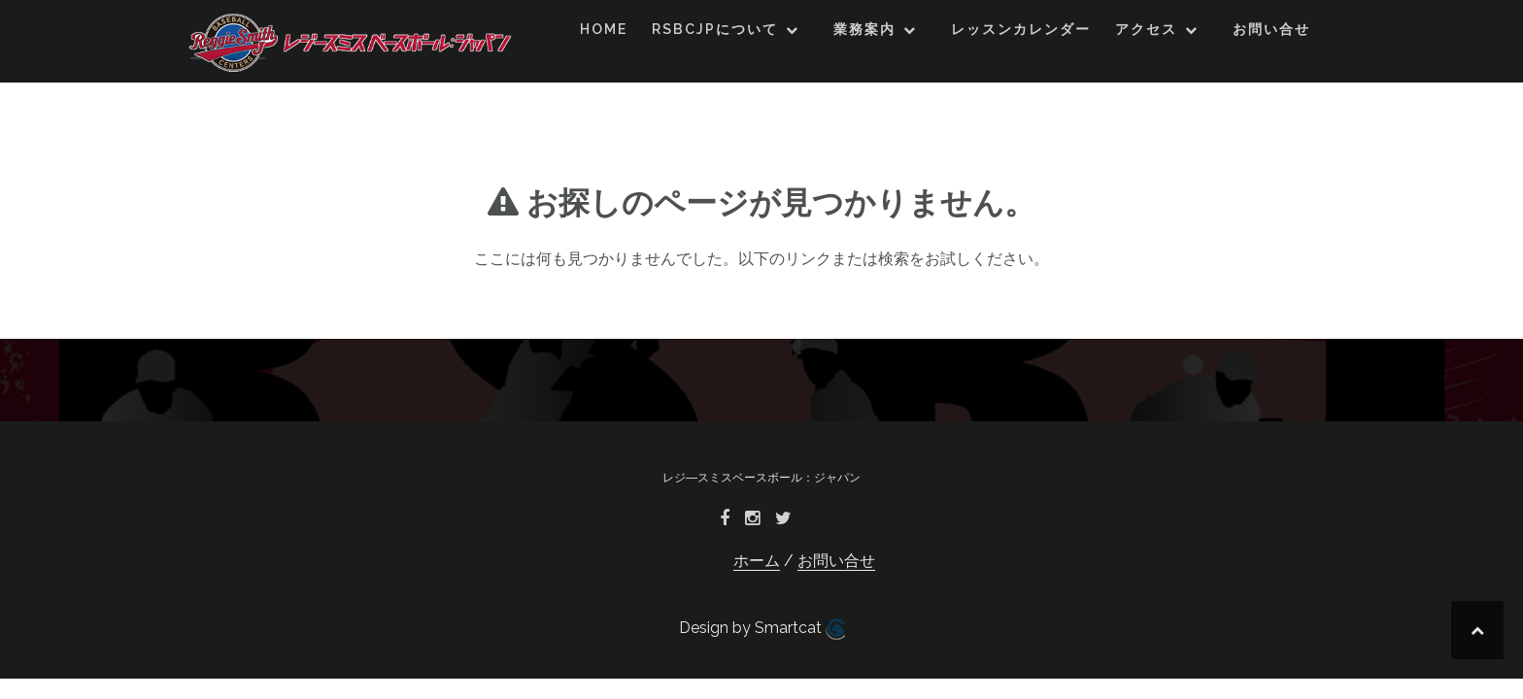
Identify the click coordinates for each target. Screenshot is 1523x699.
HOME (603, 29)
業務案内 (864, 29)
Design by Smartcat (762, 629)
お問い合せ (1271, 29)
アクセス (1146, 29)
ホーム (756, 560)
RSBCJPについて (715, 29)
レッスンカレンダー (1021, 29)
